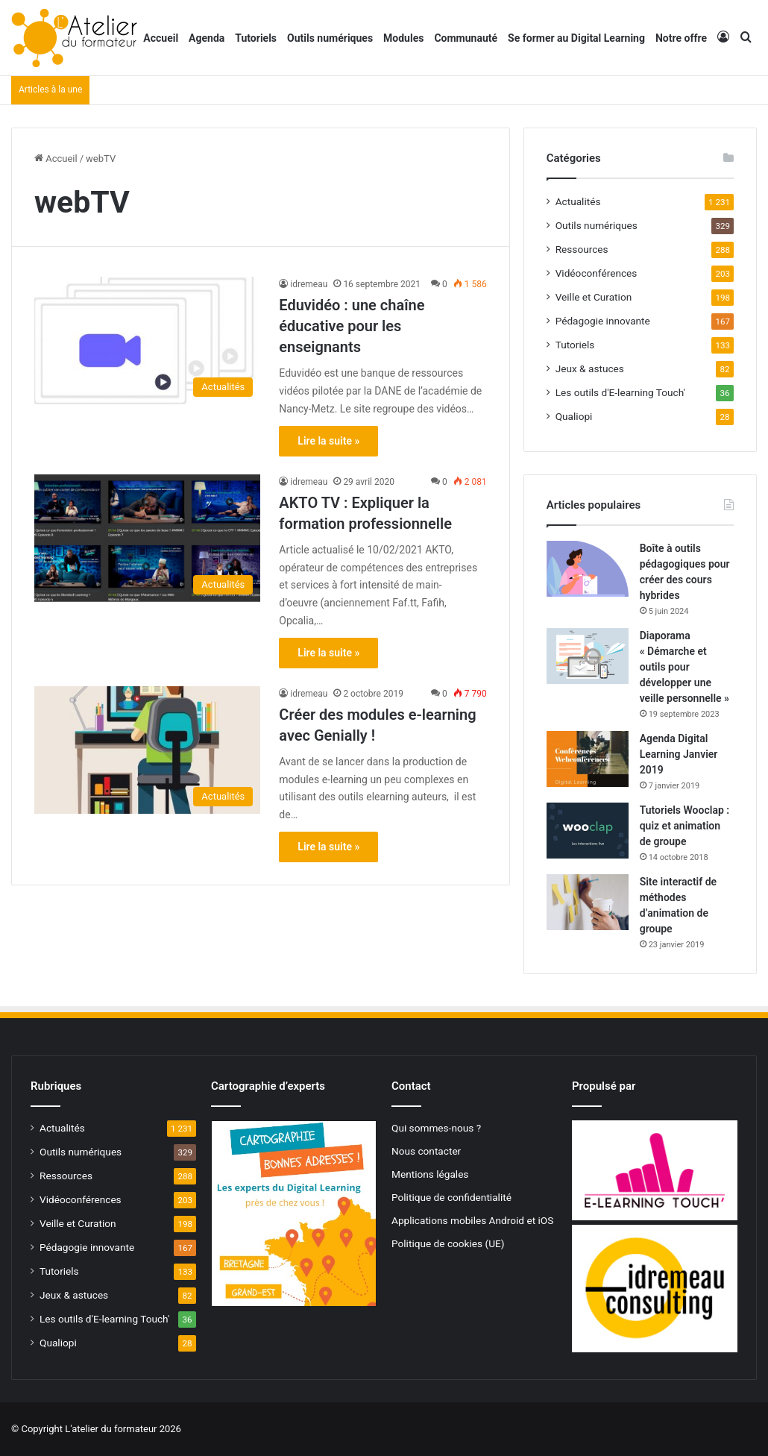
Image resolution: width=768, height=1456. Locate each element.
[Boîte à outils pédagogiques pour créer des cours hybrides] (588, 569)
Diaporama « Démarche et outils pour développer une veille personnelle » (684, 667)
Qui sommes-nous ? (436, 1128)
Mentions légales (429, 1174)
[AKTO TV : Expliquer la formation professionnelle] (147, 538)
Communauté (465, 38)
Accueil (160, 38)
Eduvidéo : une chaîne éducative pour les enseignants (351, 326)
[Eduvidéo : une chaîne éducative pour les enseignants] (147, 340)
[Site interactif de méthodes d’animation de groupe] (588, 902)
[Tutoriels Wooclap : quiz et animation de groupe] (588, 831)
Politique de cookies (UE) (448, 1243)
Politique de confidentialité (451, 1197)
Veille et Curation (593, 297)
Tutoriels (256, 38)
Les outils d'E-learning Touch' (620, 392)
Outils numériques (330, 38)
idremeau (308, 284)
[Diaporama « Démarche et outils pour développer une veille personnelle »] (588, 656)
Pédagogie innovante (602, 321)
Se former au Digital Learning (576, 38)
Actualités (578, 201)
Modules (403, 38)
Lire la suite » (328, 441)
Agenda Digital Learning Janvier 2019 (679, 754)
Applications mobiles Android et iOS (472, 1220)
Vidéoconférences (596, 273)
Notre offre (681, 38)
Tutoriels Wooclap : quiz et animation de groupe (684, 825)
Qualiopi (574, 416)
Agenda (206, 38)
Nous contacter (426, 1151)
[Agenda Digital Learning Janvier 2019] (588, 759)
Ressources (581, 249)
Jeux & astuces (589, 368)
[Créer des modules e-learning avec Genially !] (147, 750)
